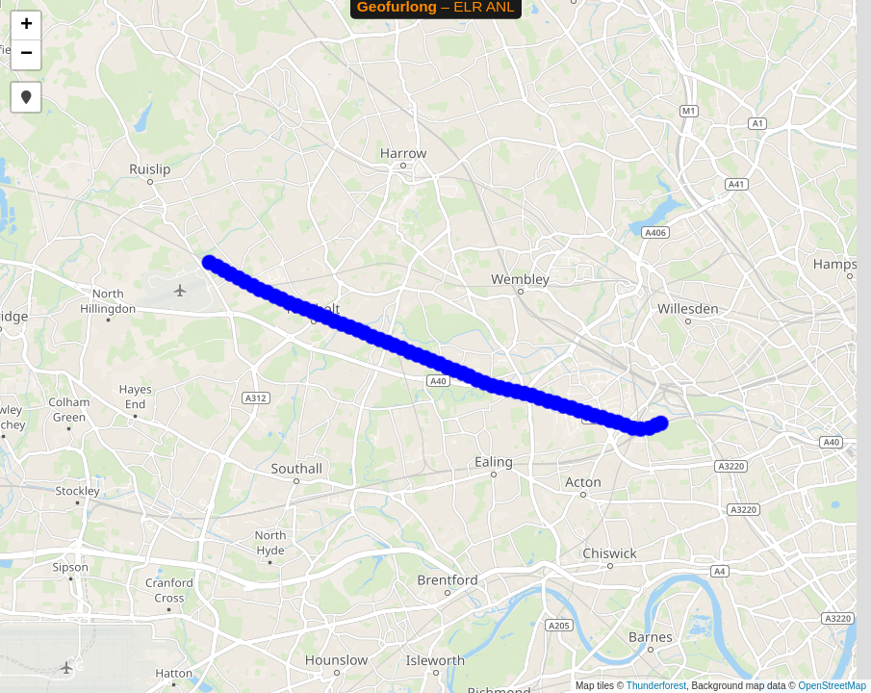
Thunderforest (656, 685)
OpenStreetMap (832, 685)
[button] (26, 26)
